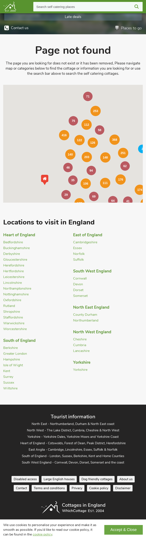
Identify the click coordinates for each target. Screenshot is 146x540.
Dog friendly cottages (96, 479)
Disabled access (25, 479)
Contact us (19, 27)
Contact (21, 488)
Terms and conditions (49, 488)
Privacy (77, 488)
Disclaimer (122, 488)
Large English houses (59, 479)
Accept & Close (123, 530)
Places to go (131, 28)
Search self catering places (55, 7)
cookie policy (42, 534)
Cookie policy (98, 488)
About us (126, 479)
